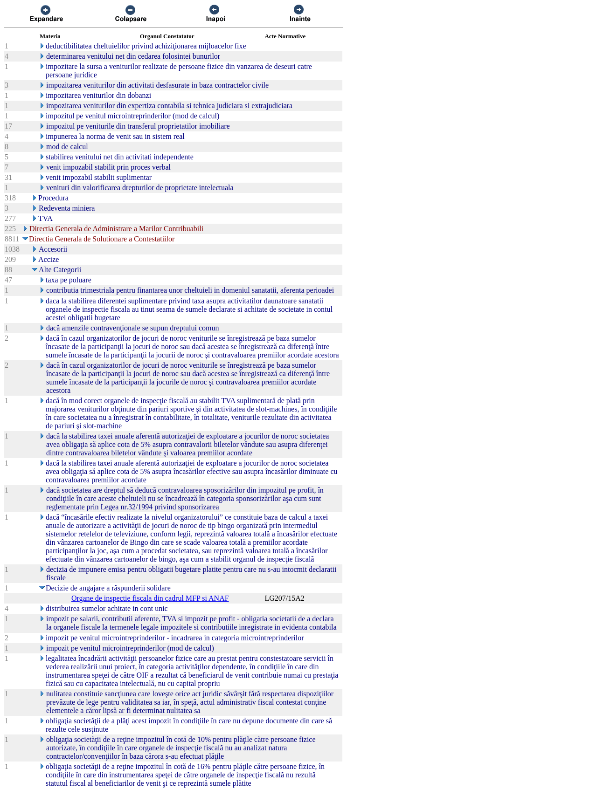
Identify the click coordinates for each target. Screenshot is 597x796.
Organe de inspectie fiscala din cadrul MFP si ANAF (150, 598)
